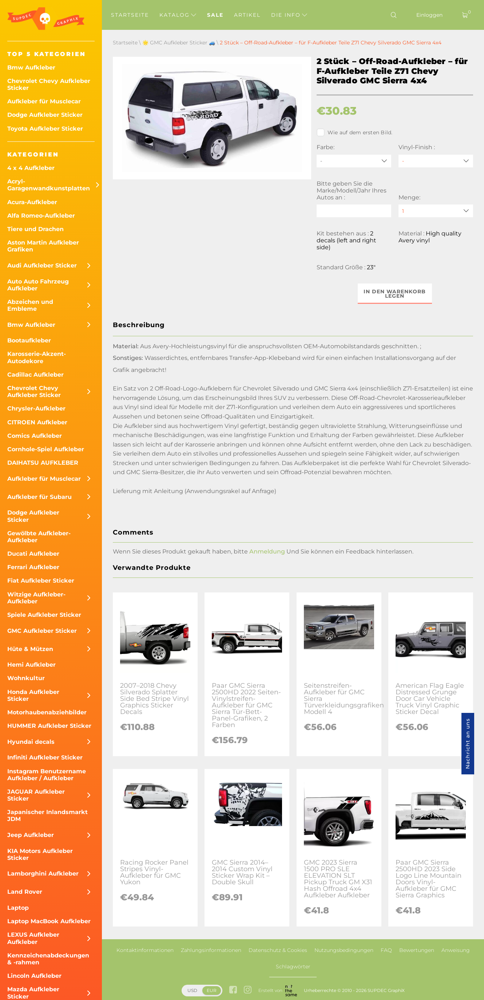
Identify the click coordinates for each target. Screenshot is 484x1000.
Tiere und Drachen (35, 229)
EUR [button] (212, 990)
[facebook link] (233, 990)
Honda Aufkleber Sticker (33, 695)
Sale (215, 15)
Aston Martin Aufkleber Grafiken (43, 246)
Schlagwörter (293, 966)
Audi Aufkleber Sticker (42, 265)
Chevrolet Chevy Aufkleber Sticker (48, 84)
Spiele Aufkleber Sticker (44, 614)
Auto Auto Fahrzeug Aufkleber (38, 285)
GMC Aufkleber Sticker (42, 630)
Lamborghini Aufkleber (43, 873)
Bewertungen (416, 950)
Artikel (247, 15)
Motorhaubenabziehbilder (47, 712)
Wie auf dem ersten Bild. (355, 132)
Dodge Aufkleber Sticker (45, 114)
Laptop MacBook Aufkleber (49, 921)
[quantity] (435, 211)
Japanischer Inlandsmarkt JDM (47, 815)
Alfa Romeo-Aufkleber (41, 215)
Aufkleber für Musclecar (44, 101)
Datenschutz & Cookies (278, 950)
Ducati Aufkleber (33, 553)
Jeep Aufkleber (30, 835)
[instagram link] (247, 990)
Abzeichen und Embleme (30, 305)
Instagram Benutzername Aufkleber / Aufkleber (46, 775)
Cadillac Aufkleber (35, 374)
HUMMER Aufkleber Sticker (49, 725)
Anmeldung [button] (267, 551)
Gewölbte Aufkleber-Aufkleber (39, 537)
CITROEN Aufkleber (37, 422)
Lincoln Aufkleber (34, 975)
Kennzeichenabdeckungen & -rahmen (48, 959)
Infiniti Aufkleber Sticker (45, 757)
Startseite (130, 15)
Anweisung (455, 950)
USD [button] (192, 990)
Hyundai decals (31, 741)
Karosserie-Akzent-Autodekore (36, 357)
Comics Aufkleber (34, 435)
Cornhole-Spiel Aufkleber (45, 449)
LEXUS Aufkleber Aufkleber (33, 938)
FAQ (386, 950)
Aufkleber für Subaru (39, 496)
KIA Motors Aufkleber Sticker (40, 854)
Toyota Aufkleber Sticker (45, 128)
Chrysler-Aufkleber (36, 408)
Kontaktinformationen (145, 950)
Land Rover (24, 891)
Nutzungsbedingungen (343, 950)
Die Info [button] (289, 15)
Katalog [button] (177, 15)
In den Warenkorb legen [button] (395, 293)
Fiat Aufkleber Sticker (40, 580)
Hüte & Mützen (30, 649)
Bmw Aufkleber (31, 67)
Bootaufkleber (29, 340)
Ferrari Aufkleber (33, 567)
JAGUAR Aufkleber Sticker (36, 795)
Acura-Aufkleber (32, 202)
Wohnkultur (26, 678)
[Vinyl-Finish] (435, 161)
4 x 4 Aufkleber (31, 167)
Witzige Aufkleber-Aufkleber (36, 598)
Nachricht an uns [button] (467, 743)
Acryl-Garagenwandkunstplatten (48, 185)
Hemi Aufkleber (31, 664)
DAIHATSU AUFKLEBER (42, 462)
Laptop (18, 907)
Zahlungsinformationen (211, 950)
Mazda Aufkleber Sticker (33, 993)
